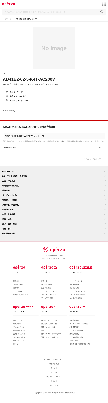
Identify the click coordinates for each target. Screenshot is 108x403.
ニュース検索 (17, 291)
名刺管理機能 (74, 327)
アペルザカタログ (75, 272)
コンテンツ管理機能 (76, 330)
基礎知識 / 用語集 (19, 334)
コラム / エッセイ (19, 337)
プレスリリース (18, 327)
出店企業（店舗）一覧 (49, 323)
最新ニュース (17, 320)
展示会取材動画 (46, 284)
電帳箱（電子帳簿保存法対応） (80, 344)
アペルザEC (45, 311)
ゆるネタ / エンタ (19, 340)
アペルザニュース (19, 311)
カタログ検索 (17, 284)
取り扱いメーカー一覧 (49, 320)
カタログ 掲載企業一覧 (77, 291)
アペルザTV (45, 272)
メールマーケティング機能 (78, 323)
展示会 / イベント (19, 330)
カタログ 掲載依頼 (75, 298)
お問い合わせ (54, 385)
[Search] (54, 12)
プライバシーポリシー (54, 377)
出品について (46, 330)
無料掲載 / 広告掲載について (54, 359)
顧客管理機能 (74, 320)
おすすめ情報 (74, 284)
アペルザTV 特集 (47, 298)
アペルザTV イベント (48, 294)
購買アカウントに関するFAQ (51, 334)
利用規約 (54, 381)
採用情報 (54, 372)
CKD (5, 73)
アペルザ (16, 272)
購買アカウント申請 (48, 327)
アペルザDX (73, 311)
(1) (9, 110)
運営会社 (54, 368)
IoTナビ (16, 344)
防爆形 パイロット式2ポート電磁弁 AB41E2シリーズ (37, 84)
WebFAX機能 (73, 340)
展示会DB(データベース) (21, 294)
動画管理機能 (74, 334)
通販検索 (16, 288)
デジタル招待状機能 (76, 337)
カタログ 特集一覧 (75, 281)
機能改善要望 (54, 364)
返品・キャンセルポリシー (50, 337)
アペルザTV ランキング (49, 291)
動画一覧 (44, 281)
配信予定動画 (46, 288)
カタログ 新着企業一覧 (77, 294)
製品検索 (16, 281)
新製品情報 (17, 323)
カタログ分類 (74, 288)
